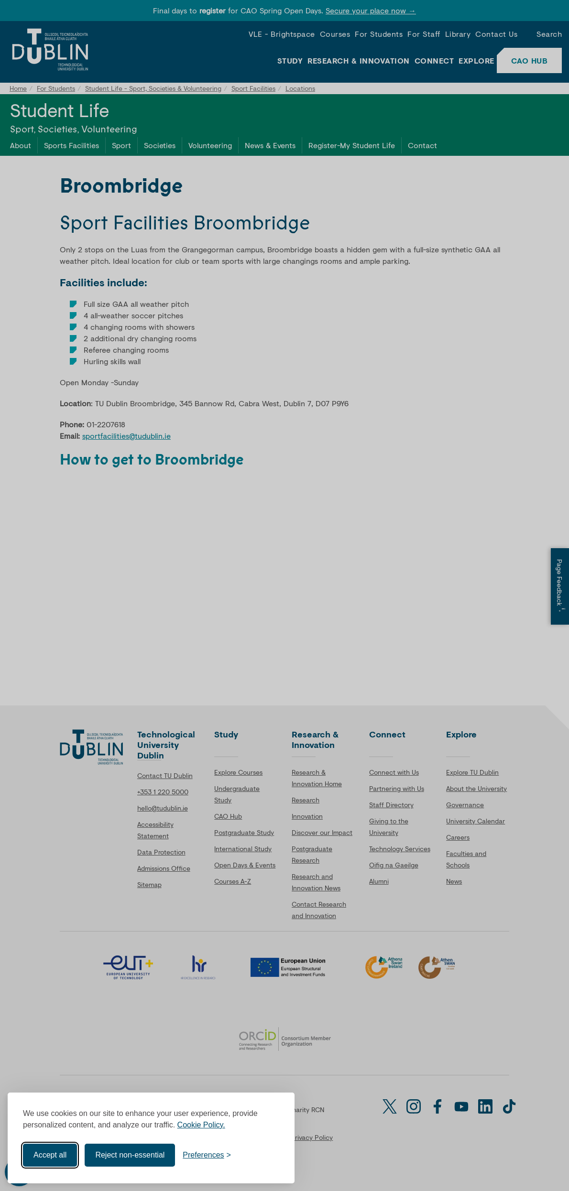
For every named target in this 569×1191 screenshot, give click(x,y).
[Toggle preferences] (207, 1155)
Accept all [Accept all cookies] (49, 1155)
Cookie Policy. (201, 1125)
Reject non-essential (129, 1155)
